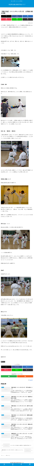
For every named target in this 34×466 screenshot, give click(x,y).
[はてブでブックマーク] (28, 16)
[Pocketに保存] (6, 19)
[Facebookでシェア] (17, 16)
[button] (28, 19)
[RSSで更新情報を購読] (25, 376)
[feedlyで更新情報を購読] (9, 376)
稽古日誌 (3, 361)
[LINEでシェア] (17, 19)
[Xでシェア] (6, 16)
